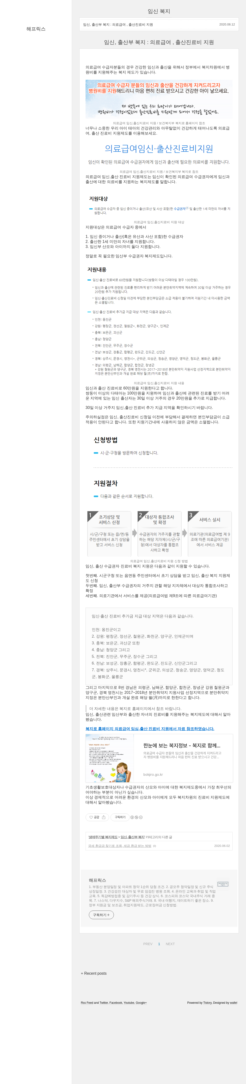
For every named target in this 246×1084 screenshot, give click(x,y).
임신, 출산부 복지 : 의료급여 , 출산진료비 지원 (118, 24)
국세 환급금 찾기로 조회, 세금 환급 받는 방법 (119, 913)
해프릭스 (36, 28)
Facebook (116, 1070)
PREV (147, 1010)
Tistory (207, 1070)
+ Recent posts (94, 1041)
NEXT (170, 1010)
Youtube (129, 1070)
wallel (233, 1070)
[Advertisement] (159, 93)
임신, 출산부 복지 (133, 904)
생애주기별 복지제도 (103, 904)
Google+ (141, 1070)
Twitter (103, 1070)
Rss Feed (87, 1070)
